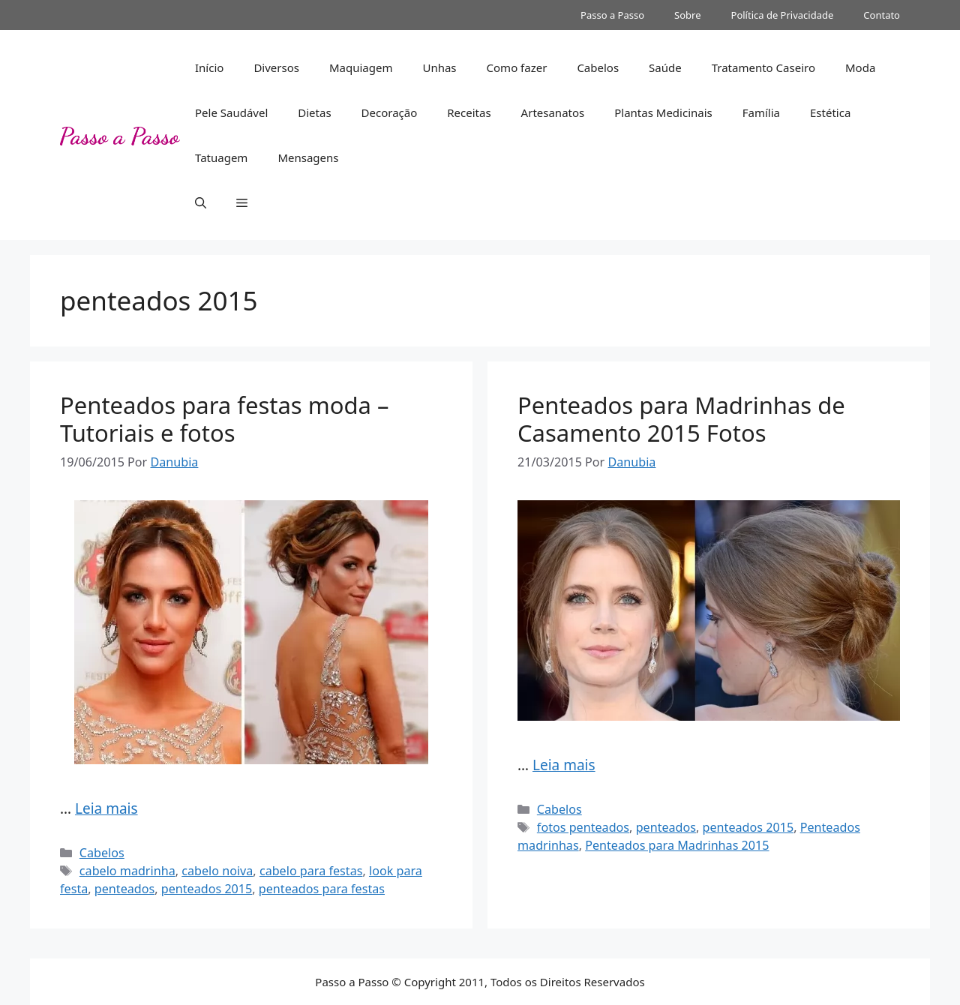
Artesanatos (553, 112)
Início (209, 67)
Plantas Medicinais (663, 112)
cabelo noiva (217, 870)
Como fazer (517, 67)
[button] (200, 202)
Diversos (276, 67)
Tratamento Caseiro (763, 67)
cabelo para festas (311, 870)
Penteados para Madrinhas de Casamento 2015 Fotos (681, 418)
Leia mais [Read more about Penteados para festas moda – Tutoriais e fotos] (106, 808)
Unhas (439, 67)
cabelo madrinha (128, 870)
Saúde (665, 67)
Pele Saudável (231, 112)
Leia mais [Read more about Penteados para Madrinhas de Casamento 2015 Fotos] (564, 765)
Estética (830, 112)
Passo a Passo (612, 15)
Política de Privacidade (782, 15)
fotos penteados (583, 827)
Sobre (687, 15)
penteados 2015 (207, 888)
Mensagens (308, 157)
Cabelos (598, 67)
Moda (860, 67)
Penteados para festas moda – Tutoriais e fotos (224, 418)
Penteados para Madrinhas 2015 (677, 845)
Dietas (314, 112)
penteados (124, 888)
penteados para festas (322, 888)
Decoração (390, 112)
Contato (881, 15)
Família (761, 112)
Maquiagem (361, 67)
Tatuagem (221, 157)
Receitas (468, 112)
